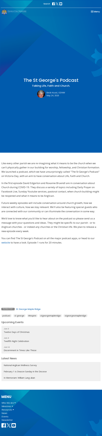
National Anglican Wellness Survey (20, 365)
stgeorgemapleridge (50, 315)
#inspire (32, 315)
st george (19, 315)
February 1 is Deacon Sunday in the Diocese (25, 371)
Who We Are (9, 402)
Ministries (7, 406)
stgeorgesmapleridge (75, 315)
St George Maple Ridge (28, 309)
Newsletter (7, 419)
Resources (8, 409)
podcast (6, 315)
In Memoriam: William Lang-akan (19, 377)
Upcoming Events (12, 322)
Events (5, 416)
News (4, 413)
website (5, 242)
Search (46, 3)
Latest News (9, 358)
